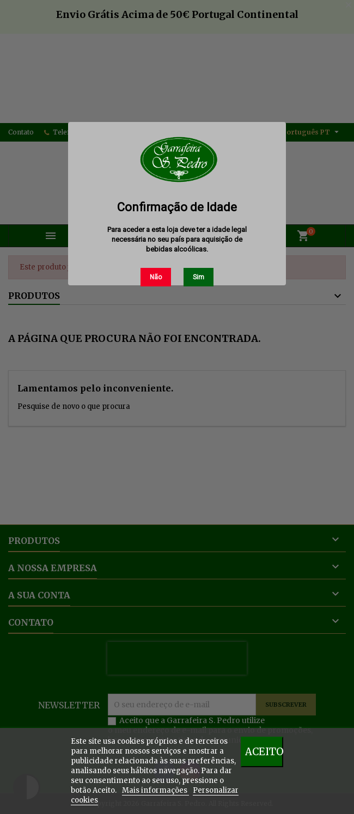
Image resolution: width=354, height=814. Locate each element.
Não (156, 277)
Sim (198, 277)
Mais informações (155, 790)
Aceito (264, 751)
